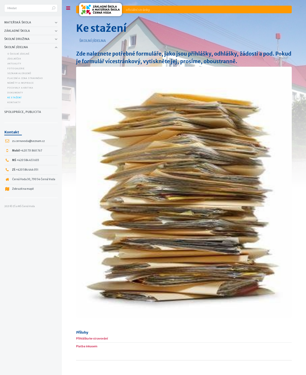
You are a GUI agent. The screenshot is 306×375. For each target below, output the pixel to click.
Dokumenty (15, 92)
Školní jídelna (16, 47)
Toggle (68, 8)
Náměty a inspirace (20, 83)
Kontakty (14, 102)
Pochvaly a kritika (20, 87)
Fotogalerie (16, 68)
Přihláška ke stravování (92, 338)
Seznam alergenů (19, 73)
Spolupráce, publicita (22, 112)
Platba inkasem (86, 346)
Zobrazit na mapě (23, 189)
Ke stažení (14, 97)
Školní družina (17, 39)
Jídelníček (14, 58)
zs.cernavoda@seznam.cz (28, 141)
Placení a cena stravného (25, 78)
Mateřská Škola (17, 22)
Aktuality (14, 63)
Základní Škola (17, 31)
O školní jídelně (18, 53)
